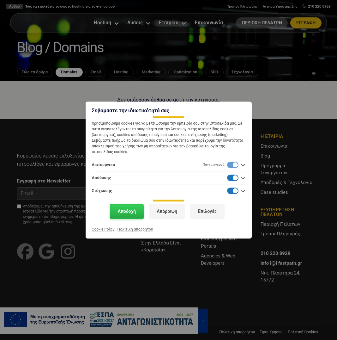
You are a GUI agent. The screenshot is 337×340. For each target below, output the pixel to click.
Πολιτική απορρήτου (135, 229)
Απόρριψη (167, 211)
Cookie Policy (103, 229)
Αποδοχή (127, 211)
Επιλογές (207, 211)
